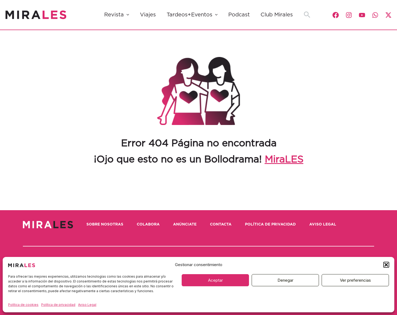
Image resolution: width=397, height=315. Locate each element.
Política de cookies (23, 305)
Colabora (148, 224)
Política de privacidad (58, 305)
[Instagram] (349, 15)
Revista (116, 14)
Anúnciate (184, 224)
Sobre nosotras (104, 224)
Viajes (148, 14)
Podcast (239, 14)
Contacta (220, 224)
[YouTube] (362, 15)
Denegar (285, 280)
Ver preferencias (355, 280)
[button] (386, 264)
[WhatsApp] (375, 15)
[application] (126, 14)
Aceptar (215, 280)
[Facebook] (335, 15)
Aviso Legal (87, 305)
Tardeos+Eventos (192, 14)
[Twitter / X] (388, 15)
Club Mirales (277, 14)
